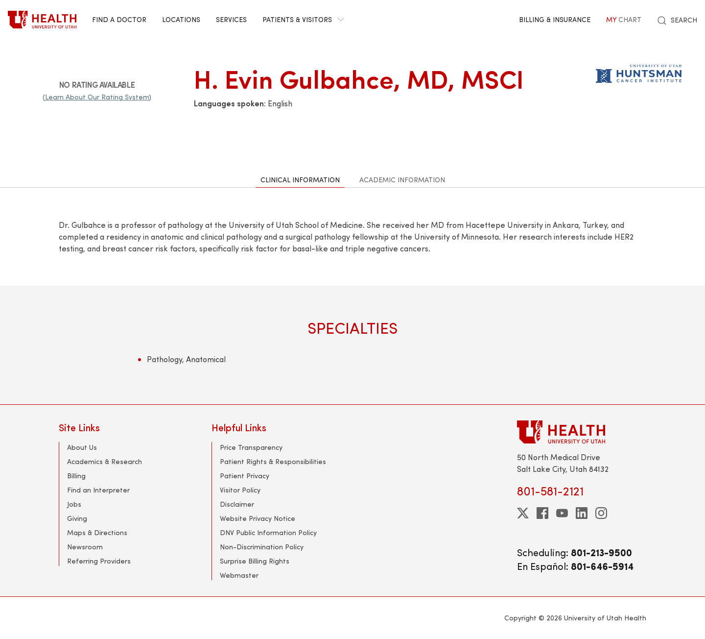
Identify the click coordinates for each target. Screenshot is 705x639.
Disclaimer (237, 504)
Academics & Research (104, 461)
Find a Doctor (119, 19)
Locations (181, 19)
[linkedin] (582, 513)
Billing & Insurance (554, 19)
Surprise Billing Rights (254, 560)
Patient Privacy (244, 475)
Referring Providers (99, 560)
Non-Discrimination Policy (262, 546)
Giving (77, 518)
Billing (76, 475)
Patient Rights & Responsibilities (273, 461)
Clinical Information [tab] (300, 179)
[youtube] (562, 513)
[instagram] (601, 513)
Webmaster (239, 575)
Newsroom (85, 546)
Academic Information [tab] (402, 179)
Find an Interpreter (98, 489)
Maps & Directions (97, 532)
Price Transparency (251, 447)
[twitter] (523, 513)
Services (231, 19)
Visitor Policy (240, 489)
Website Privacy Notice (257, 518)
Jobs (74, 504)
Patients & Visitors (303, 19)
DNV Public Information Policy (268, 532)
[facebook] (542, 513)
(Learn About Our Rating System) (97, 96)
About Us (82, 447)
